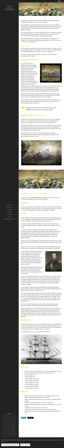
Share (23, 417)
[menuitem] (9, 205)
